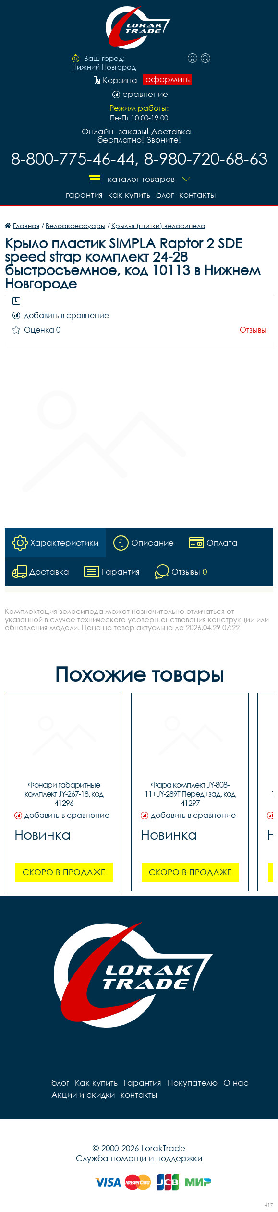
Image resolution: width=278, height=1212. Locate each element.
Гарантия (83, 195)
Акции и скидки (83, 1095)
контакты (198, 195)
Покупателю (192, 1083)
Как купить (129, 195)
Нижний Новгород (104, 67)
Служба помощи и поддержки (139, 1158)
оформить (167, 79)
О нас (235, 1083)
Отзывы (253, 330)
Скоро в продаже (64, 872)
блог (165, 195)
